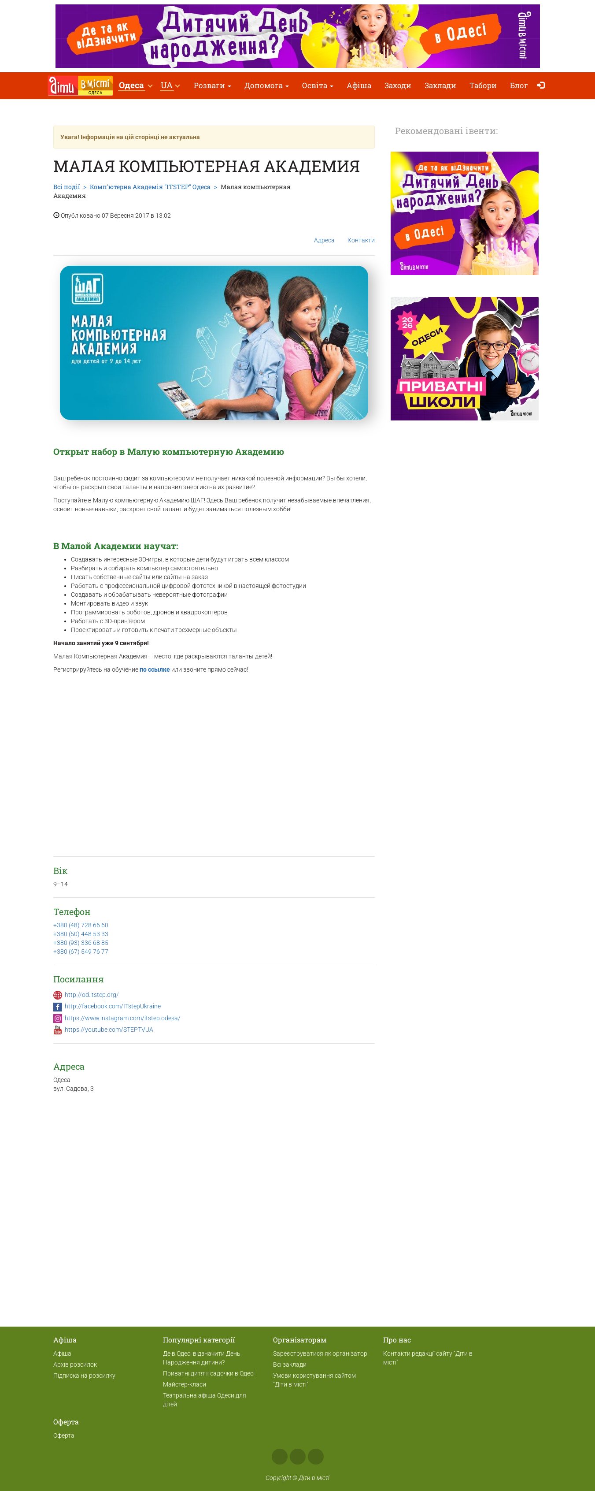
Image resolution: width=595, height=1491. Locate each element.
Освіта (317, 85)
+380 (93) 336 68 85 (80, 942)
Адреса (324, 233)
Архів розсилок (75, 1364)
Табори (483, 85)
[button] (135, 86)
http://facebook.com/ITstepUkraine (113, 1006)
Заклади (440, 85)
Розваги (212, 85)
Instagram (298, 1457)
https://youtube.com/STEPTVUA (109, 1029)
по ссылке (155, 669)
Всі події (66, 186)
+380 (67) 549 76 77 (80, 951)
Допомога (266, 85)
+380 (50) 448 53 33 (80, 933)
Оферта (63, 1435)
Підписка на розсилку (84, 1375)
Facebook (280, 1457)
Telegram (316, 1457)
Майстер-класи (184, 1384)
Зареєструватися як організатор (320, 1353)
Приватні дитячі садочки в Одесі (209, 1373)
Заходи (397, 85)
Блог (519, 85)
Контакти (361, 233)
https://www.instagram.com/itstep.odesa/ (123, 1018)
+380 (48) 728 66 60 (80, 925)
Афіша (359, 85)
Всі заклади (290, 1364)
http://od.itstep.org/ (92, 994)
